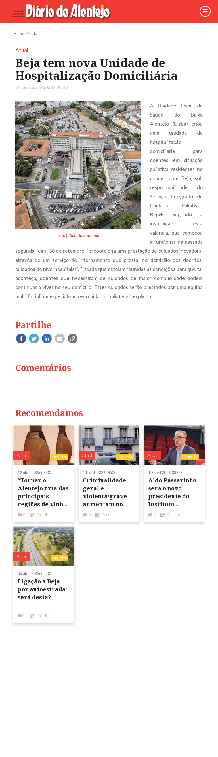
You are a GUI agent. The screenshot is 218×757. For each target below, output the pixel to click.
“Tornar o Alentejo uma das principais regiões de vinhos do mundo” (44, 496)
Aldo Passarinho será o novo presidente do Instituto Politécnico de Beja (172, 500)
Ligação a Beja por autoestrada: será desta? (42, 589)
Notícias (34, 33)
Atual (21, 50)
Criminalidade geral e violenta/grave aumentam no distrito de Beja (106, 496)
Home (19, 33)
